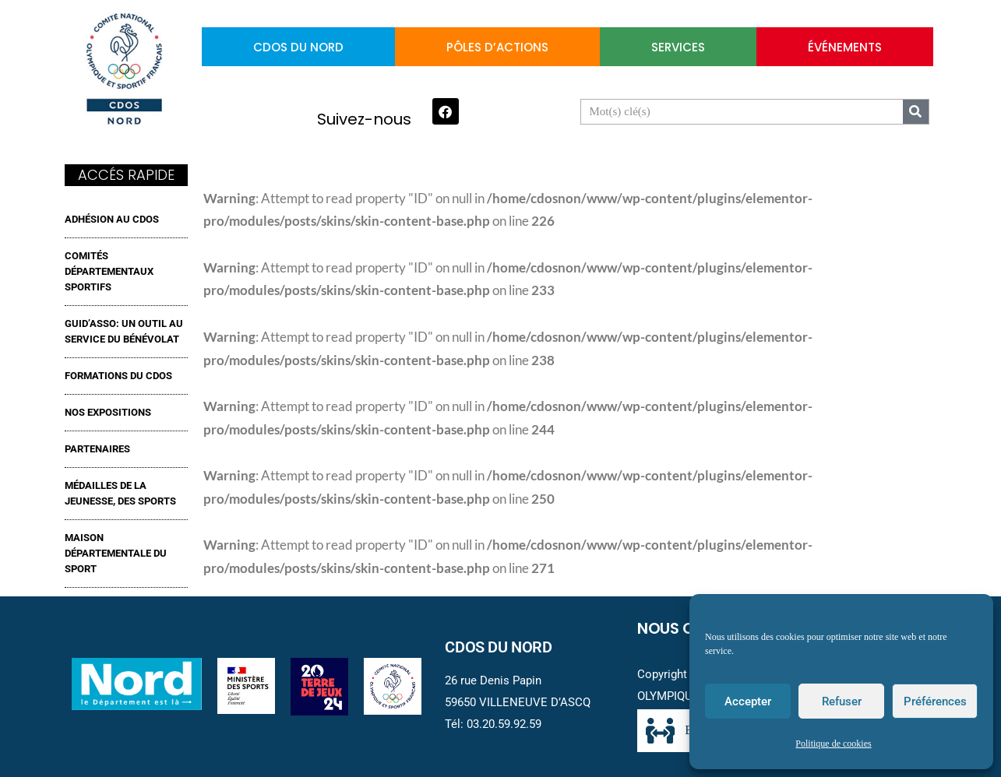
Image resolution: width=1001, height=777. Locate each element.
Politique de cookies (833, 744)
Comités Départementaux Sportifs (109, 271)
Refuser (842, 701)
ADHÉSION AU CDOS (112, 219)
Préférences (935, 701)
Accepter (747, 701)
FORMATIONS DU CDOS (118, 375)
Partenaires (97, 449)
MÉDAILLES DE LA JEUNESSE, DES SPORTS (120, 493)
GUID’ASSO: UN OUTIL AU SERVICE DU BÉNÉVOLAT (124, 331)
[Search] (916, 112)
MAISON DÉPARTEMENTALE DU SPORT (116, 553)
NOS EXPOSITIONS (108, 412)
